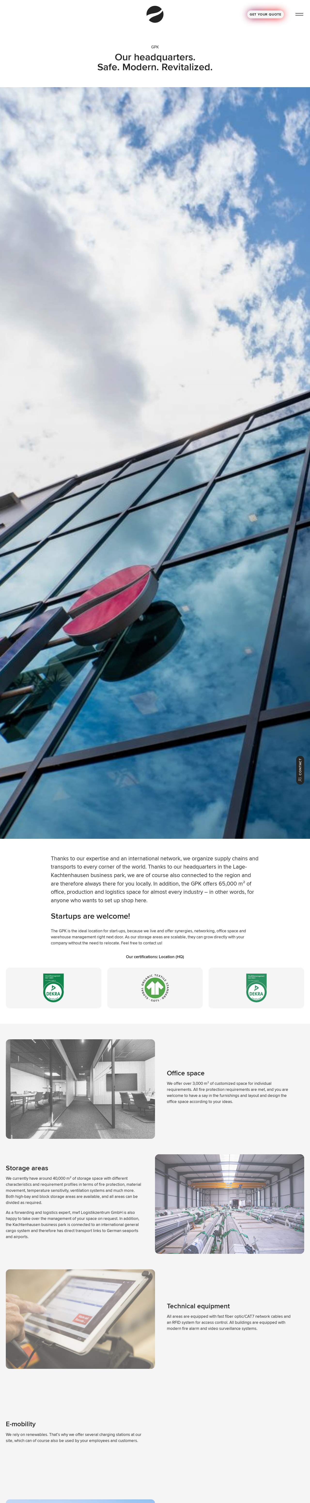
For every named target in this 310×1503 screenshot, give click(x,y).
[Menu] (299, 14)
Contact (300, 770)
